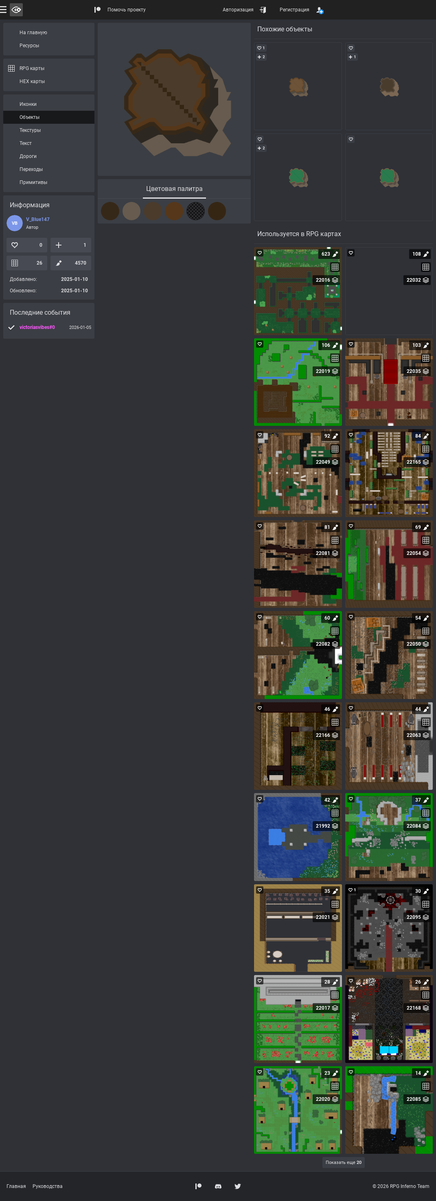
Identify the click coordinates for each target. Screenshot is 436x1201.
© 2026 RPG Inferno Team (400, 1186)
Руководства (48, 1186)
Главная (16, 1186)
